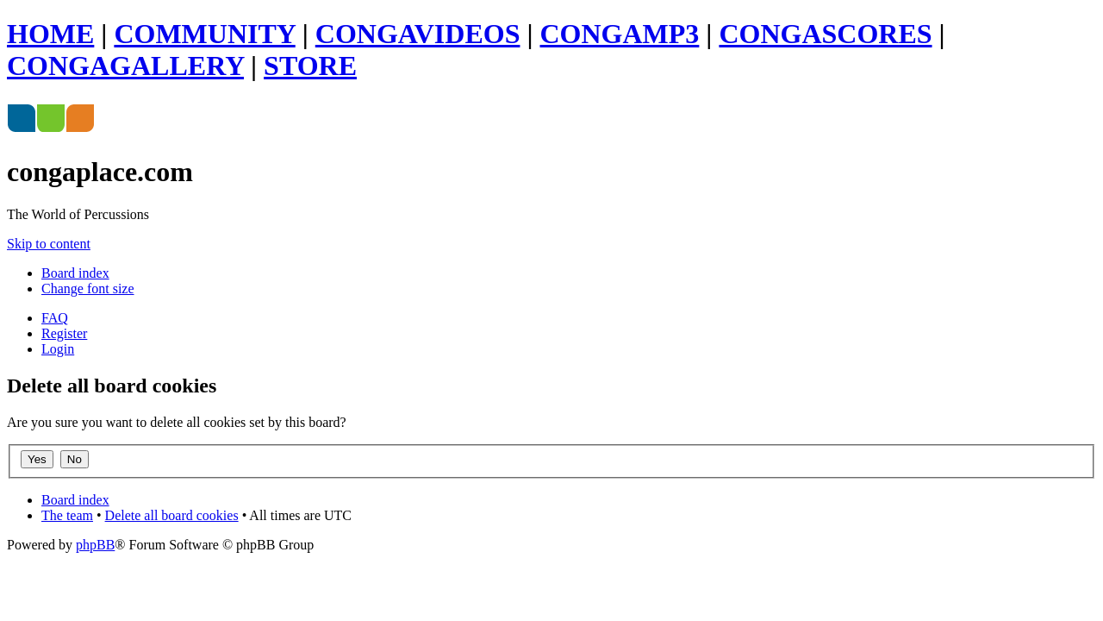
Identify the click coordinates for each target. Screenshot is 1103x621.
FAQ (54, 317)
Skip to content (48, 243)
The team (67, 515)
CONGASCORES (825, 33)
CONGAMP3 (620, 33)
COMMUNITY (204, 33)
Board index (75, 273)
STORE (310, 65)
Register (64, 333)
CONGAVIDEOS (417, 33)
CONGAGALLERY (125, 65)
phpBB (95, 544)
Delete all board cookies (172, 515)
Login (57, 349)
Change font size (87, 288)
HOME (50, 33)
